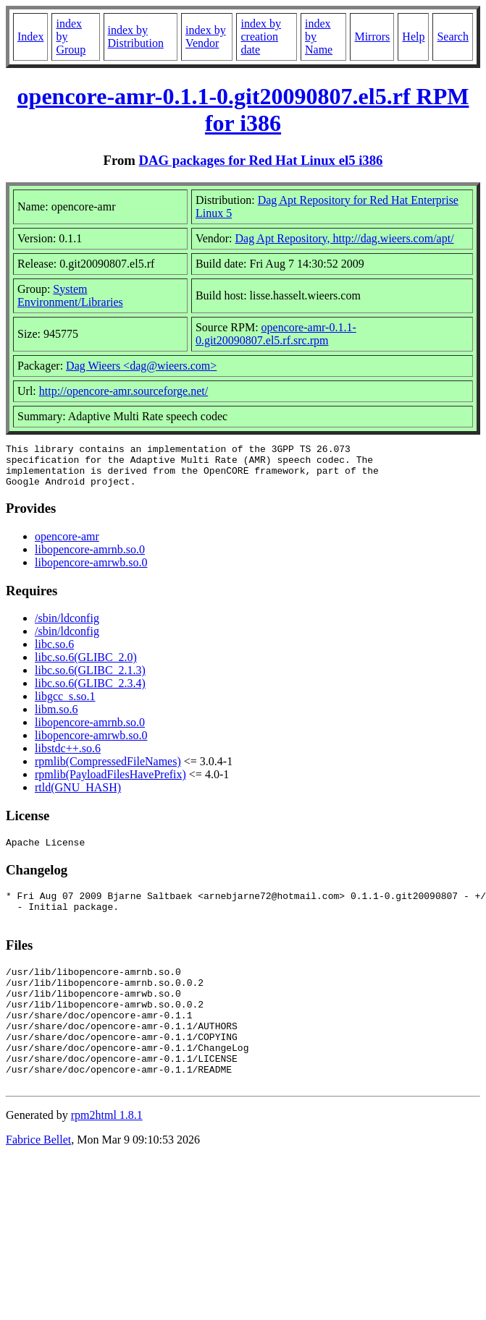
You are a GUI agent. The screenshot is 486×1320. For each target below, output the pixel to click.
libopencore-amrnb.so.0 (90, 558)
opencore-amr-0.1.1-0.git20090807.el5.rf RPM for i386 (243, 109)
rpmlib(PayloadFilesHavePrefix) (110, 783)
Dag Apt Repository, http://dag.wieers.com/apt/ (344, 238)
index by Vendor (205, 36)
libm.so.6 (56, 718)
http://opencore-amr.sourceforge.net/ (123, 391)
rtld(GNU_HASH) (78, 796)
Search (453, 36)
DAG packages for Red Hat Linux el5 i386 (261, 160)
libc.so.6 (54, 653)
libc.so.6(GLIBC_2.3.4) (90, 692)
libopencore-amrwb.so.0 (91, 571)
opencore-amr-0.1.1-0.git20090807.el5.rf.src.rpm (276, 333)
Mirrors (372, 36)
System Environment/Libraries (70, 295)
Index (30, 36)
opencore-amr (67, 545)
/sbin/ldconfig (67, 627)
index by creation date (260, 36)
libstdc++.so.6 (68, 757)
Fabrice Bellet (38, 1181)
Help (413, 36)
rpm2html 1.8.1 (107, 1156)
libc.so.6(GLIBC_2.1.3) (90, 679)
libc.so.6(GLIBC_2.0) (86, 666)
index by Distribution (136, 36)
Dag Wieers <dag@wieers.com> (141, 365)
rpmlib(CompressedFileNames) (108, 770)
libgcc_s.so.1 (65, 705)
